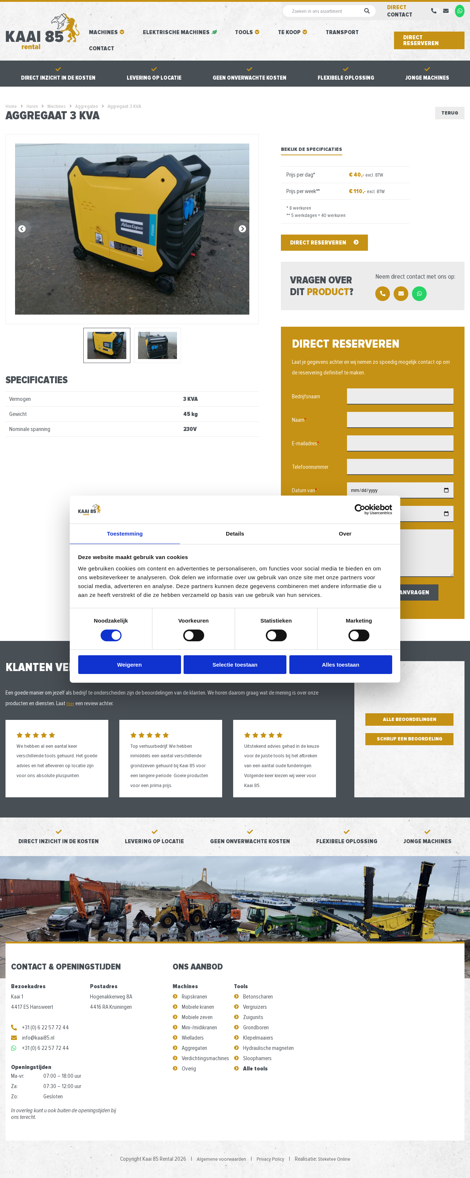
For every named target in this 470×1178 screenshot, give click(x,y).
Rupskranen (194, 997)
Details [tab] (235, 533)
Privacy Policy (270, 1159)
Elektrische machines (176, 32)
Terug (448, 113)
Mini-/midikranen (199, 1028)
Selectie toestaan (235, 665)
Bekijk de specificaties (311, 150)
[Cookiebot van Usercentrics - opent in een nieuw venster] (360, 509)
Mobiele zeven (197, 1018)
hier (70, 704)
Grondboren (256, 1028)
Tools (244, 32)
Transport (342, 32)
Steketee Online (336, 1159)
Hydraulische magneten (268, 1048)
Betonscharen (258, 997)
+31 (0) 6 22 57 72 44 (40, 1028)
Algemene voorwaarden (219, 1159)
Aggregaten (194, 1048)
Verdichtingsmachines (205, 1059)
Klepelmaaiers (258, 1038)
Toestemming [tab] (125, 533)
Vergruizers (255, 1007)
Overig (189, 1069)
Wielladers (193, 1038)
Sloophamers (257, 1059)
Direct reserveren (421, 40)
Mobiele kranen (198, 1007)
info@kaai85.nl (32, 1038)
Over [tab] (345, 533)
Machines (103, 32)
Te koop (289, 32)
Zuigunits (253, 1018)
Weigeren (129, 665)
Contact (101, 48)
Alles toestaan (340, 665)
